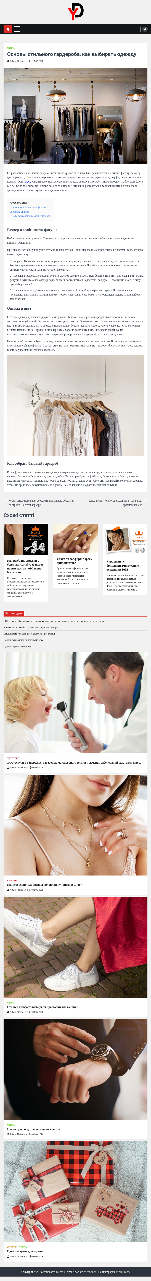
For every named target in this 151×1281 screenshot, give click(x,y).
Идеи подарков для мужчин (17, 646)
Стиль (11, 48)
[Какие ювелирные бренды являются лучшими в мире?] (75, 829)
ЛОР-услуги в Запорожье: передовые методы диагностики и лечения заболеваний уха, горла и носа (54, 621)
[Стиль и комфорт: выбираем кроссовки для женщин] (75, 951)
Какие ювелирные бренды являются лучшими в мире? (31, 628)
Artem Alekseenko (17, 61)
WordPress (122, 1276)
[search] (145, 29)
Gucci (28, 181)
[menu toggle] (17, 29)
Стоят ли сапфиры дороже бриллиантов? (75, 561)
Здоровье (13, 758)
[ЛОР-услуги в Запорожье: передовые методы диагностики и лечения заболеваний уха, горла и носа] (75, 703)
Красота (12, 885)
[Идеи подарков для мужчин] (75, 1196)
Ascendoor (89, 1276)
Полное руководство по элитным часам (24, 640)
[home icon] (8, 29)
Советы (12, 1251)
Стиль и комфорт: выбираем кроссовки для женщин (30, 634)
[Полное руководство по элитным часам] (75, 1073)
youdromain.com (53, 1276)
